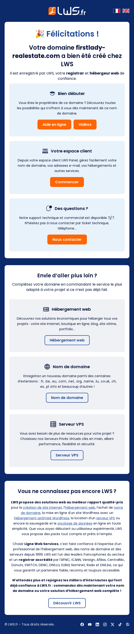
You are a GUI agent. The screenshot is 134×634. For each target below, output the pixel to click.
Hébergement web (67, 340)
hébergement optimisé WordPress (41, 518)
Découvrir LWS (67, 603)
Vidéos (85, 124)
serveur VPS (105, 518)
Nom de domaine (67, 397)
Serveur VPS (67, 455)
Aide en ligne (54, 124)
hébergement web (80, 507)
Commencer (67, 182)
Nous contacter (67, 239)
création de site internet (42, 507)
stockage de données (74, 523)
